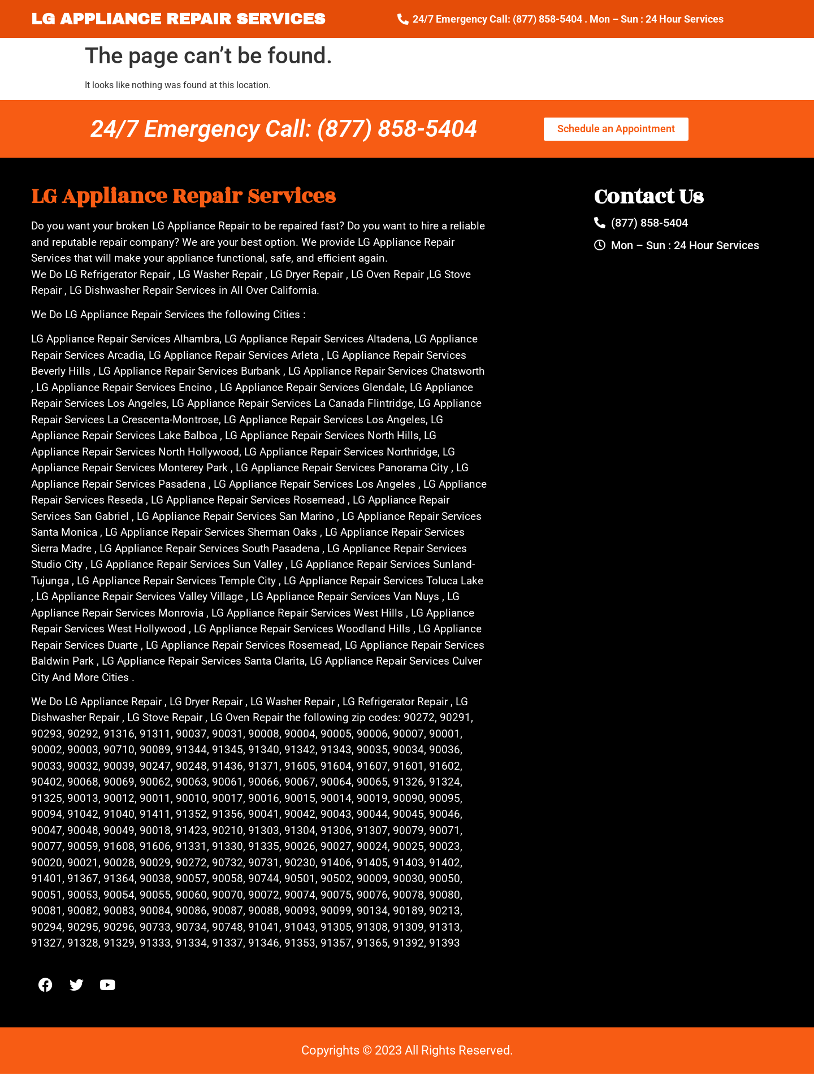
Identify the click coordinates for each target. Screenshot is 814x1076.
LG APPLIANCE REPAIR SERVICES (178, 19)
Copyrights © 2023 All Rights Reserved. (407, 1052)
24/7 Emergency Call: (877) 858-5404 (283, 128)
